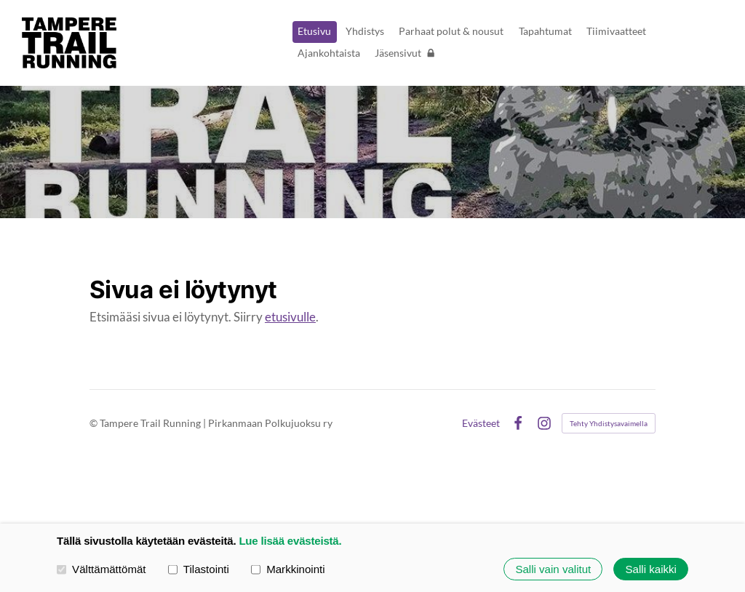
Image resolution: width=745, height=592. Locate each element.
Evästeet (481, 423)
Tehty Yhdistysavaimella (609, 423)
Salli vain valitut (553, 569)
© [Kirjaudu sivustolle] (94, 423)
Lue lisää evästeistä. (290, 541)
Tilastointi (198, 568)
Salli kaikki (651, 569)
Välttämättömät (101, 568)
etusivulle (290, 316)
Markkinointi (288, 568)
